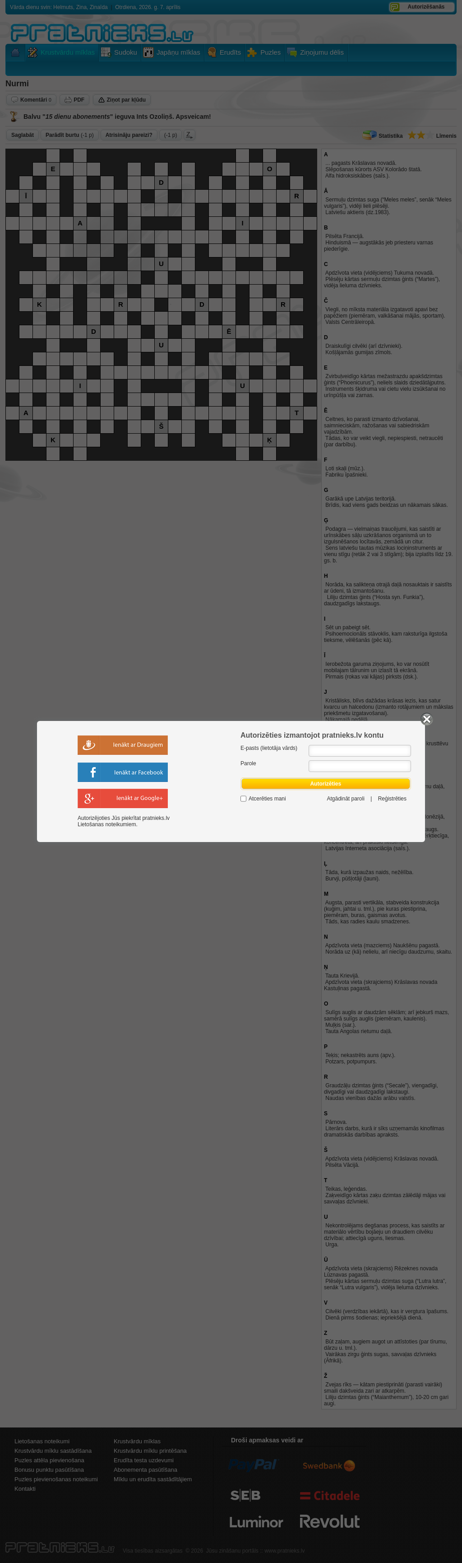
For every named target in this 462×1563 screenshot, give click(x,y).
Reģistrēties (392, 799)
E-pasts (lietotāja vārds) (268, 748)
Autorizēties (326, 784)
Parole (248, 763)
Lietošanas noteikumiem (107, 824)
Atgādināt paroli (345, 799)
